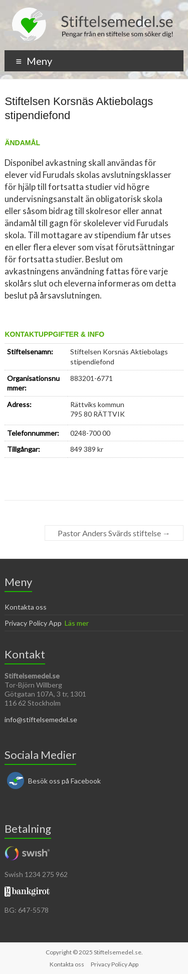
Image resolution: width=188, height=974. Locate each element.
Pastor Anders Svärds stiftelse (114, 533)
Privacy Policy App (33, 623)
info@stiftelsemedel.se (41, 719)
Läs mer (77, 623)
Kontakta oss (26, 607)
